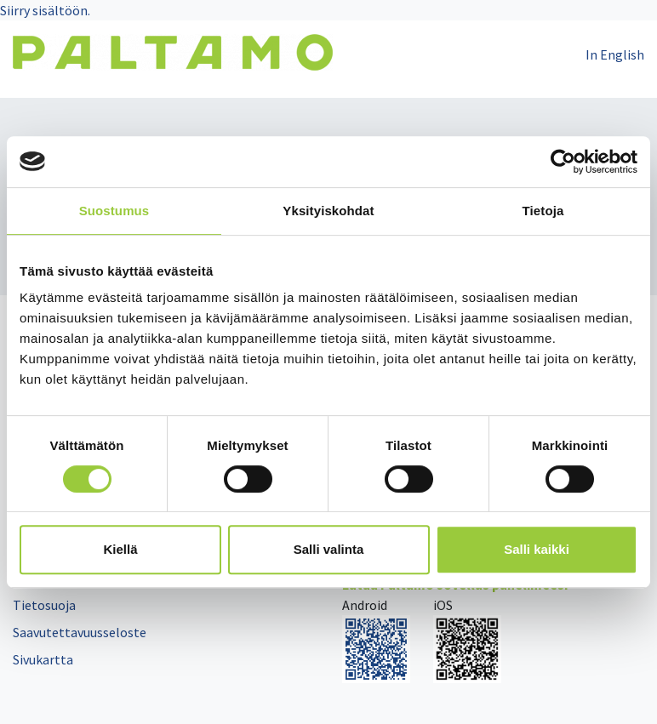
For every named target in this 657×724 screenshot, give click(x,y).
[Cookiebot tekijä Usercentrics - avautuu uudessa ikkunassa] (562, 161)
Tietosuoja (44, 604)
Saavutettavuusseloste (79, 632)
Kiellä (120, 549)
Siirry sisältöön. (45, 10)
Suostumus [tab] (114, 210)
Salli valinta (329, 549)
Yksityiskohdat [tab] (328, 210)
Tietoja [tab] (543, 210)
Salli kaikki (536, 549)
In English (615, 54)
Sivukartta (43, 659)
